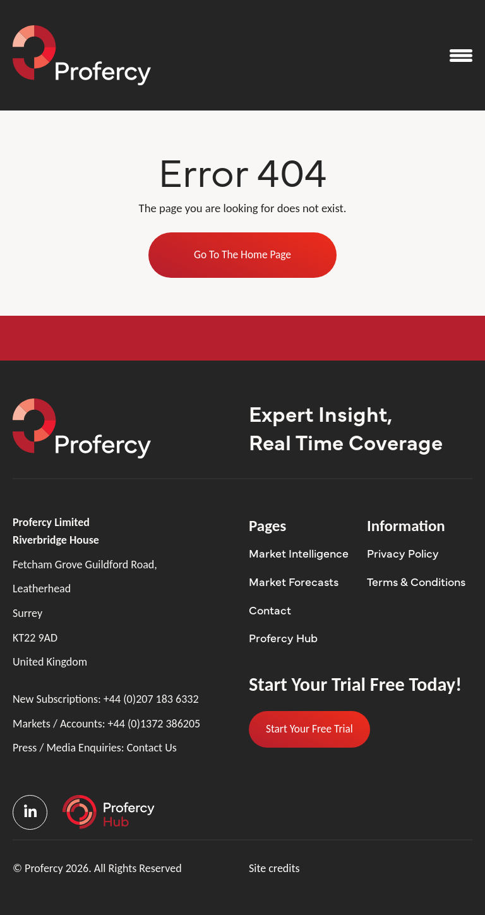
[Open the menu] (461, 55)
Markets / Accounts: (106, 724)
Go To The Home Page (242, 254)
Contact (270, 610)
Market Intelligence (299, 553)
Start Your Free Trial (309, 729)
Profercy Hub (283, 637)
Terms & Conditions (416, 581)
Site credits (274, 868)
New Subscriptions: (106, 699)
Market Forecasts (293, 581)
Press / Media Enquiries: (95, 748)
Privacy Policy (403, 553)
